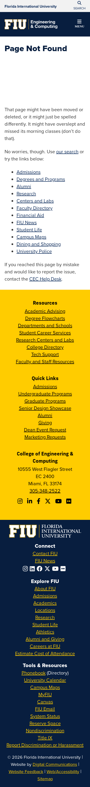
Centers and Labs (35, 200)
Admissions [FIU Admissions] (45, 595)
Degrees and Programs (41, 179)
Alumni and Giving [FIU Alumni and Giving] (45, 638)
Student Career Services (45, 332)
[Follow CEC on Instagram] (21, 501)
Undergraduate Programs (45, 393)
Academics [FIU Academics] (45, 602)
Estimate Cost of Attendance (45, 653)
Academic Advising (45, 310)
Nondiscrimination (45, 730)
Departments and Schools (45, 325)
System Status (45, 716)
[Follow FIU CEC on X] (48, 501)
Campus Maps (31, 236)
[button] (79, 24)
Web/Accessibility (63, 772)
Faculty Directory (35, 207)
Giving (45, 422)
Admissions (29, 171)
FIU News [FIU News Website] (45, 560)
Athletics (45, 631)
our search (67, 151)
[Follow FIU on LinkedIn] (33, 568)
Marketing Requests (45, 436)
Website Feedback (26, 772)
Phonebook (34, 672)
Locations (45, 610)
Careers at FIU (45, 646)
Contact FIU (45, 553)
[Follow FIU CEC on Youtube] (59, 501)
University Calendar (45, 679)
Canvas (45, 701)
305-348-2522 (45, 490)
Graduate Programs (45, 400)
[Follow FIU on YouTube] (56, 568)
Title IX (45, 737)
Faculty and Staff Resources (45, 361)
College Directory (45, 347)
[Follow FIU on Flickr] (63, 568)
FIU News (27, 222)
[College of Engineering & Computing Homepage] (31, 24)
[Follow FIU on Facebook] (40, 568)
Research (26, 193)
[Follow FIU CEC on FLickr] (69, 501)
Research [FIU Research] (45, 617)
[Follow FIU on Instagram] (26, 568)
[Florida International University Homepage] (31, 6)
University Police (34, 251)
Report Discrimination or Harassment (45, 744)
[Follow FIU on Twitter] (48, 568)
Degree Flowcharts (45, 318)
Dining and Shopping (39, 243)
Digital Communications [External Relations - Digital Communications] (55, 764)
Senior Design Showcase (45, 408)
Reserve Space (45, 723)
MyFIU (45, 694)
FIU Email (45, 708)
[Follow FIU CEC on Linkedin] (30, 501)
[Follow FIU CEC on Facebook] (39, 501)
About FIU (45, 588)
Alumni (24, 186)
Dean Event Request (45, 429)
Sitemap (45, 779)
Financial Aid (30, 215)
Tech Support (45, 354)
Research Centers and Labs (45, 339)
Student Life (29, 229)
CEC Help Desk (45, 278)
